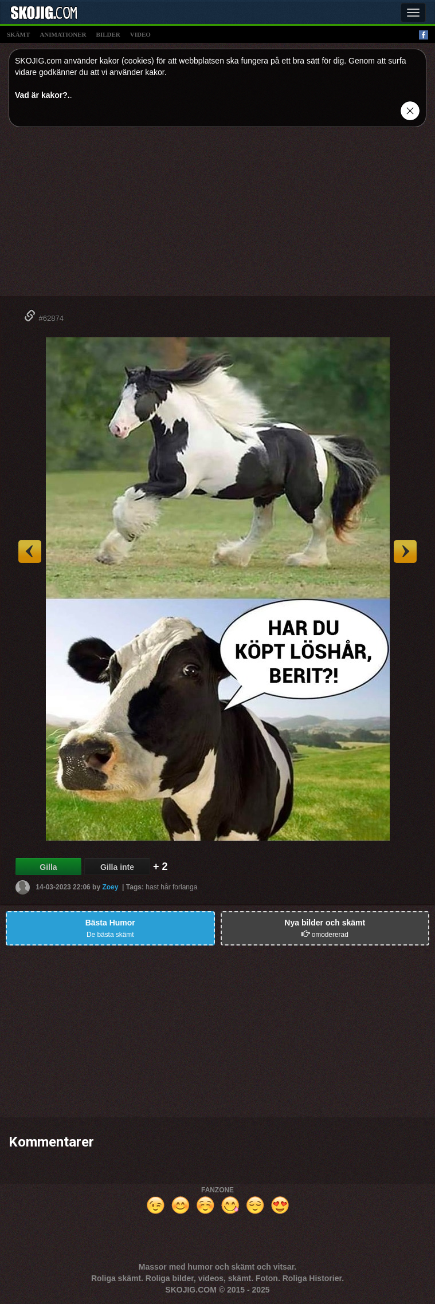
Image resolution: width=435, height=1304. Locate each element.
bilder (108, 34)
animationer (63, 34)
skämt (18, 34)
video (140, 34)
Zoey (110, 887)
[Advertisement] (217, 216)
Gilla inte (117, 867)
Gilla (48, 867)
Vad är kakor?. (42, 95)
